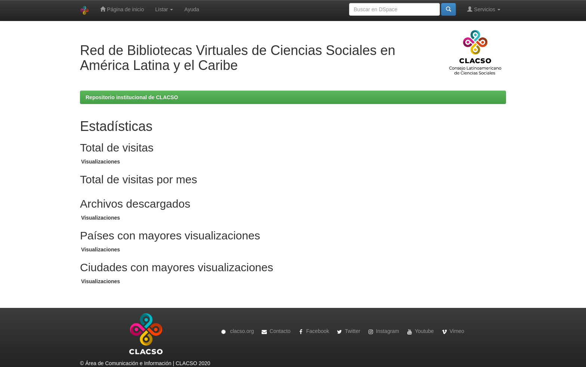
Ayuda (191, 9)
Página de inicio (122, 9)
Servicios (483, 9)
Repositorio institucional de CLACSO (132, 97)
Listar (164, 9)
